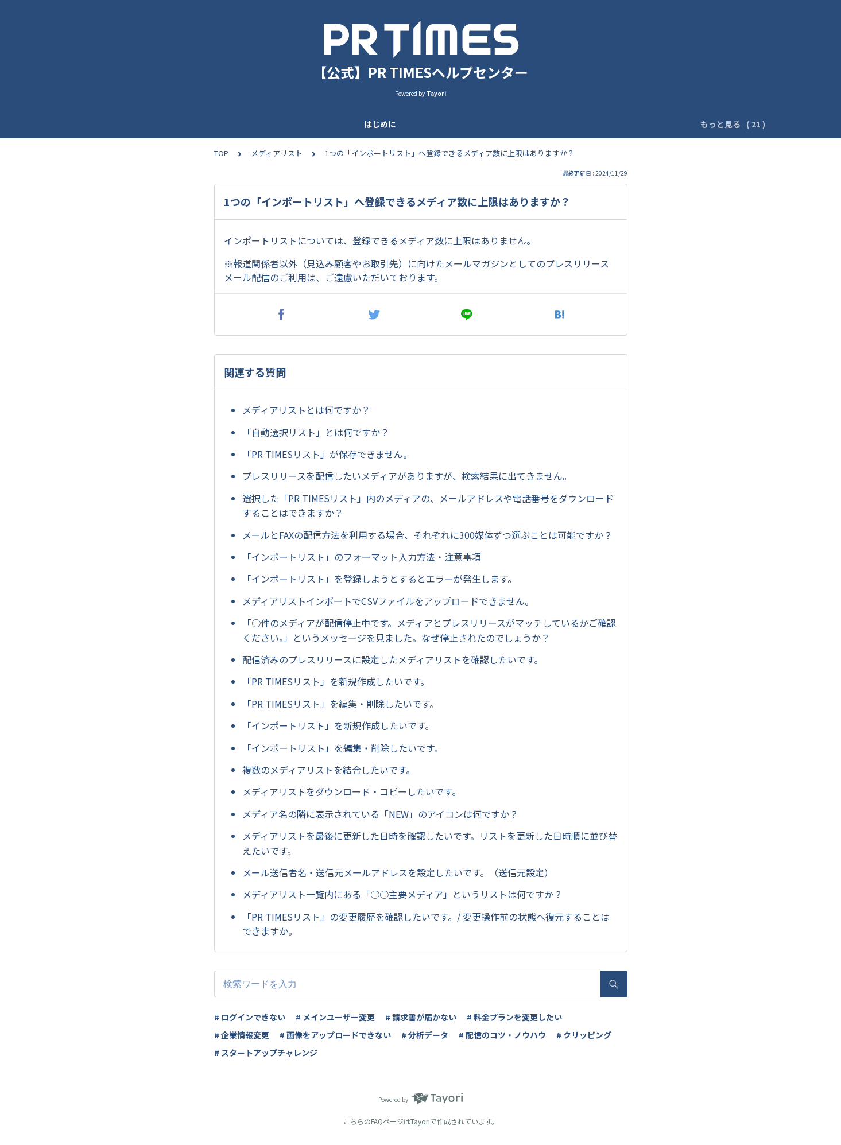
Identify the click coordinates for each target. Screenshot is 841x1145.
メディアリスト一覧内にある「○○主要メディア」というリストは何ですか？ (402, 894)
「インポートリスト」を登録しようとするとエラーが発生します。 (379, 578)
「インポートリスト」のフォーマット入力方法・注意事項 (361, 557)
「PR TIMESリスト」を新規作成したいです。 (335, 681)
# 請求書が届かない (420, 1017)
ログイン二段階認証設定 (441, 124)
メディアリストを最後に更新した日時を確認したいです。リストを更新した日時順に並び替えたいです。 (429, 843)
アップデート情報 (204, 124)
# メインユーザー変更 (335, 1017)
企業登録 (268, 124)
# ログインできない (249, 1017)
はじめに (139, 124)
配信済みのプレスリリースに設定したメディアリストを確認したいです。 (392, 659)
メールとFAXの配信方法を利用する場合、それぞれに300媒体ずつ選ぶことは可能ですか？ (427, 535)
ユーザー (364, 124)
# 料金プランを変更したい (514, 1017)
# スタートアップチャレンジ (265, 1052)
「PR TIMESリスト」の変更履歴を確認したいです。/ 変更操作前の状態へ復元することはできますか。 (426, 924)
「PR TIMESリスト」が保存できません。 (327, 454)
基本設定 (316, 124)
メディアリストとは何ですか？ (306, 410)
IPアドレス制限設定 (537, 124)
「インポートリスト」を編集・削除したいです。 (342, 748)
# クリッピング (583, 1035)
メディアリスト (277, 153)
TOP (221, 153)
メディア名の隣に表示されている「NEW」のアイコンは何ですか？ (380, 814)
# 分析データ (424, 1035)
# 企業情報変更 (241, 1035)
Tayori (420, 1121)
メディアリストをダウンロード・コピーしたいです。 (351, 791)
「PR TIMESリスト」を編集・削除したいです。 (340, 704)
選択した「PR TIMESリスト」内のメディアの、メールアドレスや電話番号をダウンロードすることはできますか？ (428, 505)
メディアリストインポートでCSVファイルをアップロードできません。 (388, 601)
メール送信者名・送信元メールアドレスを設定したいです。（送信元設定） (397, 872)
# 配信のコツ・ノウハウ (502, 1035)
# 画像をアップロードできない (335, 1035)
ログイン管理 (613, 124)
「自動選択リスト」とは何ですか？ (315, 432)
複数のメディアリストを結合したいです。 (328, 770)
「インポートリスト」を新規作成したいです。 (338, 725)
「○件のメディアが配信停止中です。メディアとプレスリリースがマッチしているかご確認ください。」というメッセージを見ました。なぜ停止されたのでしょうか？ (429, 630)
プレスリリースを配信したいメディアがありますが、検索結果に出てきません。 (407, 476)
